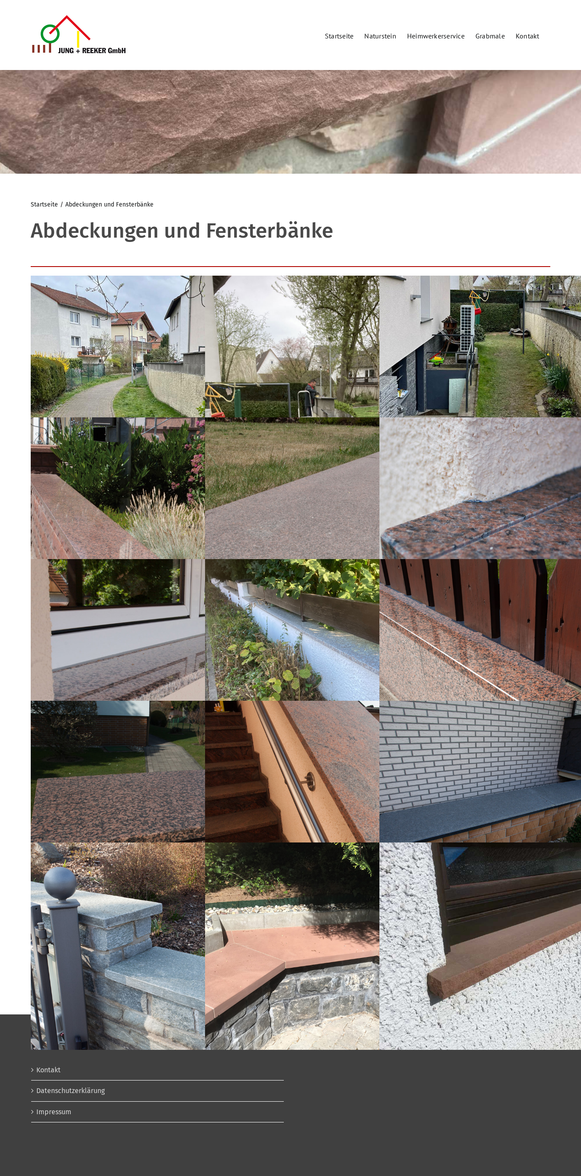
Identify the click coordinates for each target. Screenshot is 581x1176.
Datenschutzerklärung (70, 1091)
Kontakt (48, 1070)
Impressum (53, 1112)
